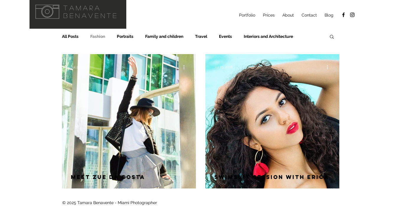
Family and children (164, 36)
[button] (332, 37)
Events (225, 36)
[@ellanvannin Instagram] (352, 15)
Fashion (97, 36)
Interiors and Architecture (268, 36)
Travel (201, 36)
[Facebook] (343, 15)
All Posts (70, 36)
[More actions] (186, 67)
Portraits (125, 36)
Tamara (82, 7)
